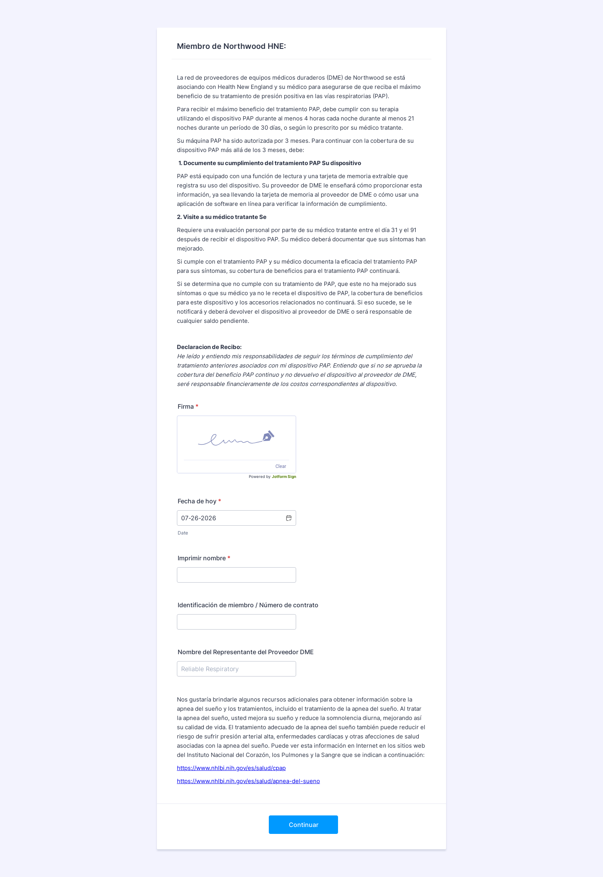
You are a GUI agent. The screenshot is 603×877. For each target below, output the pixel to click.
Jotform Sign (284, 476)
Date (183, 533)
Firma (188, 406)
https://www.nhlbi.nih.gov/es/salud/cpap (231, 768)
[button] (288, 518)
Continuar (303, 825)
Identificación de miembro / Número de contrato (248, 605)
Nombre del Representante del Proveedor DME (246, 652)
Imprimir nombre (204, 558)
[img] (236, 438)
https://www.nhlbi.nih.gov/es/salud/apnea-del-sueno (248, 781)
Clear (280, 466)
